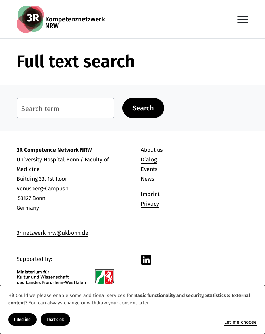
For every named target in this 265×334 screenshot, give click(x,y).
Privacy (150, 203)
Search (143, 108)
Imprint (150, 194)
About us (152, 150)
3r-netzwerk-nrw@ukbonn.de (52, 232)
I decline (22, 319)
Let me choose (240, 322)
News (147, 179)
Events (149, 169)
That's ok (55, 319)
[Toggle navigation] (242, 19)
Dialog (149, 159)
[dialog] (132, 309)
